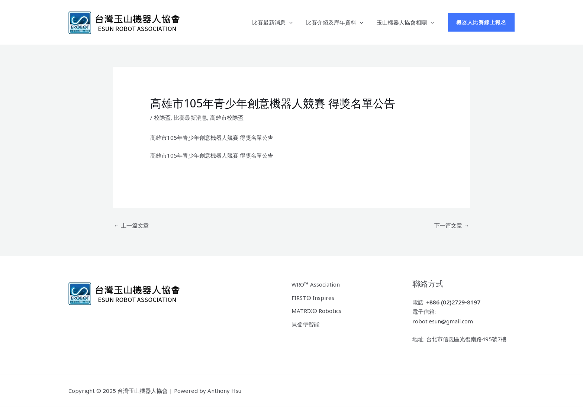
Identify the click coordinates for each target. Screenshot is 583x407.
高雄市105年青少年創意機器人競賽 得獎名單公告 (211, 155)
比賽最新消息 (278, 22)
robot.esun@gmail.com (442, 321)
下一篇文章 (451, 225)
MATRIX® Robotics (316, 310)
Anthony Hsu (224, 390)
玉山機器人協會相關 (406, 22)
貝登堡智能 (305, 324)
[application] (294, 22)
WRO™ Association (316, 284)
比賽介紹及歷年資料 (338, 22)
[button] (481, 22)
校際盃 (162, 117)
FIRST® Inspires (313, 297)
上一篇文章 (131, 225)
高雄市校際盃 (227, 117)
